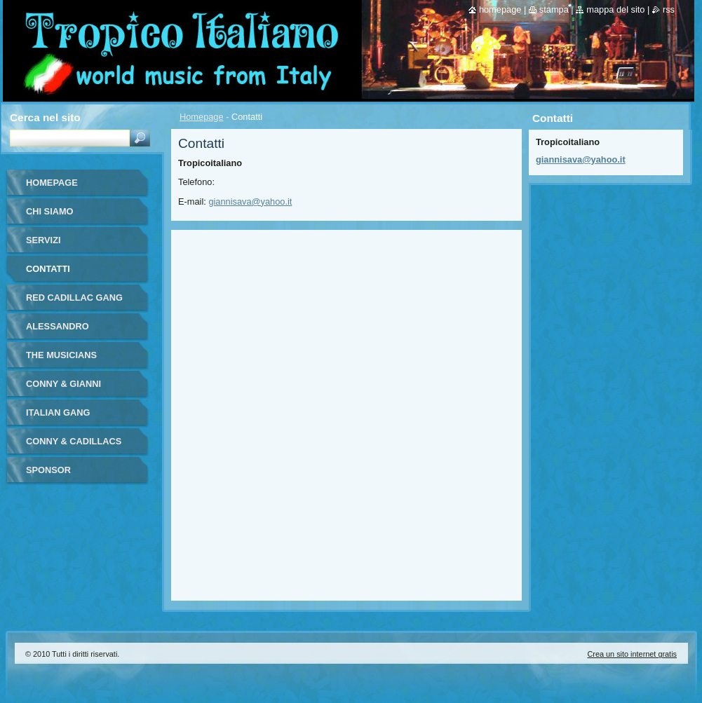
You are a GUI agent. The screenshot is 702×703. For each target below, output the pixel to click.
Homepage (202, 116)
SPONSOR (48, 470)
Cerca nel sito (45, 117)
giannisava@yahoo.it (250, 201)
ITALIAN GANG (58, 412)
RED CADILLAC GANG (74, 297)
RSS (669, 9)
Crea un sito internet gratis (632, 654)
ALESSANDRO (57, 326)
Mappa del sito (615, 9)
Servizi (43, 240)
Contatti (48, 269)
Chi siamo (50, 211)
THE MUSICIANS (61, 355)
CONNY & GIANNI (63, 383)
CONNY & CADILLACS (73, 441)
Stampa (554, 9)
